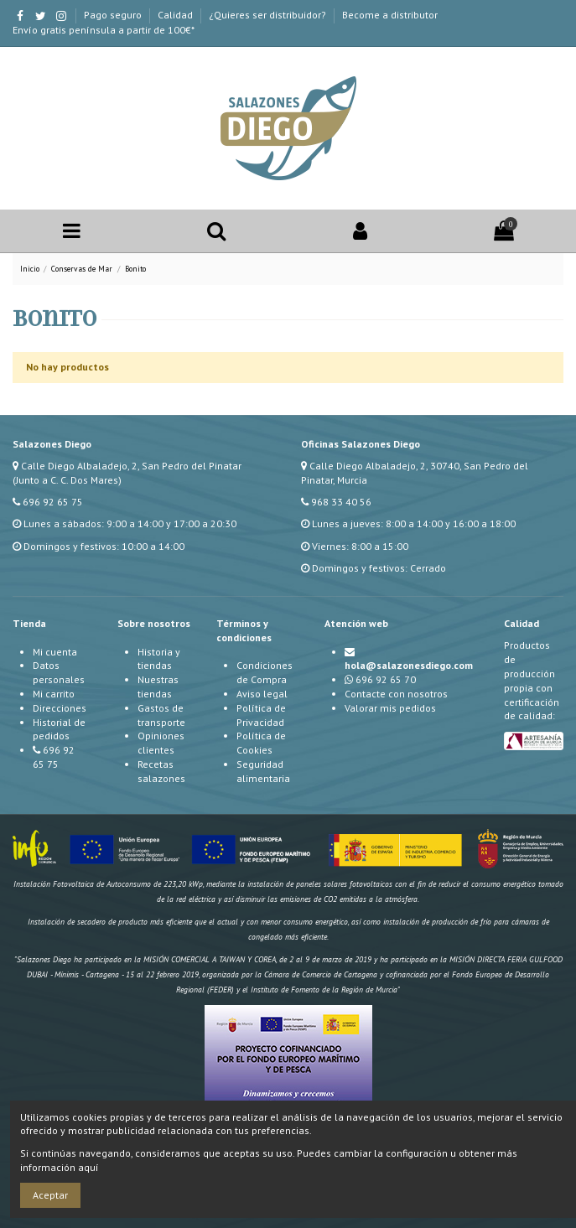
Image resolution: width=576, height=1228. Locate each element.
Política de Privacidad (261, 715)
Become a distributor (390, 14)
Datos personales (59, 672)
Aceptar (50, 1195)
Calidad (176, 14)
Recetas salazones (161, 771)
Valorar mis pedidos (390, 708)
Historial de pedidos (59, 729)
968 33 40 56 (341, 501)
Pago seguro (114, 14)
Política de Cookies (261, 742)
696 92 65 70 (385, 679)
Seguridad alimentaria (263, 771)
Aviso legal (262, 693)
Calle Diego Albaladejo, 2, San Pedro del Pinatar (131, 465)
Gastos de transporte (161, 715)
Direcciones (59, 708)
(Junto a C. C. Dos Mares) (67, 480)
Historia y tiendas (159, 658)
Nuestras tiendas (158, 686)
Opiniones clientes (161, 742)
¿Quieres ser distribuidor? (269, 14)
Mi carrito (54, 693)
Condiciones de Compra (264, 672)
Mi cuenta (55, 651)
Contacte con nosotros (396, 693)
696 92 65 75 (53, 501)
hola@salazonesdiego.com (409, 665)
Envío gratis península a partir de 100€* (104, 29)
